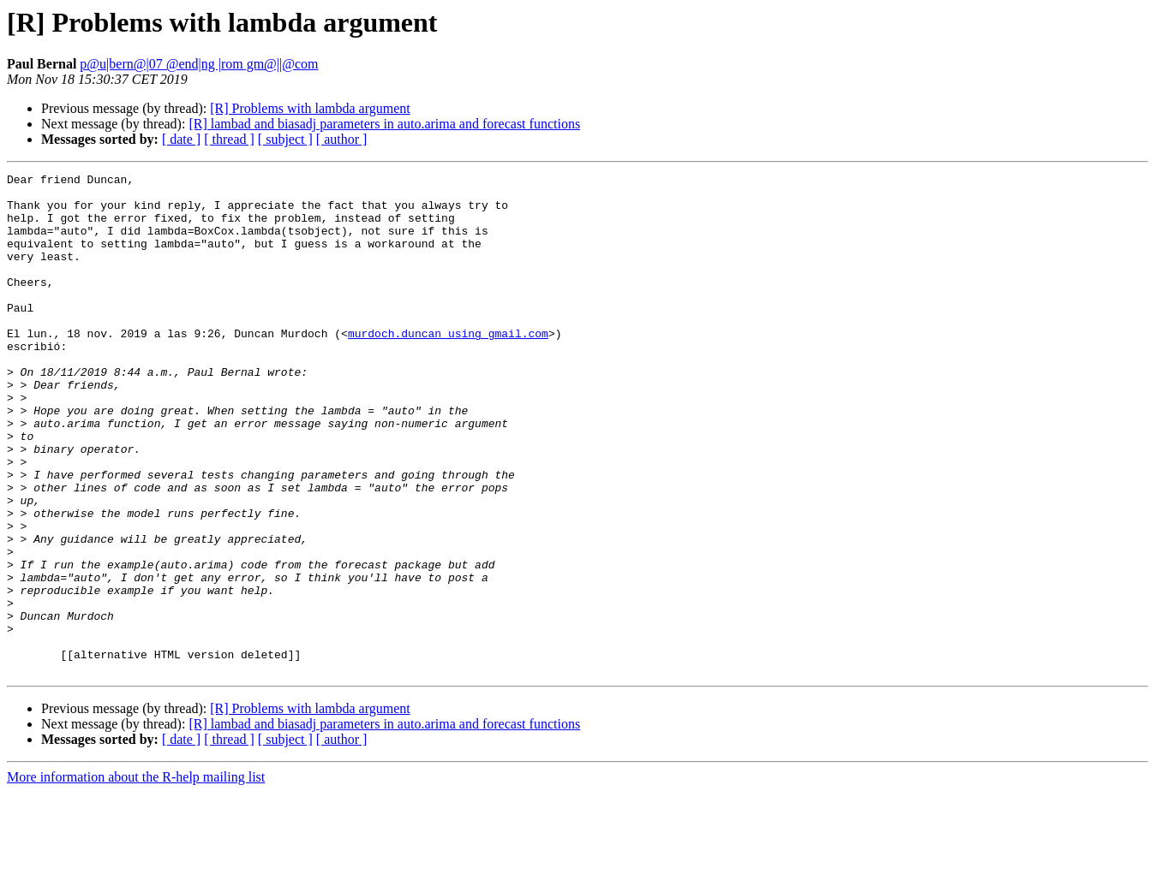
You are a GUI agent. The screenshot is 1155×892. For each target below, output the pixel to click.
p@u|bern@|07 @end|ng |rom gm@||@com (199, 63)
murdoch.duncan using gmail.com (448, 366)
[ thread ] (229, 139)
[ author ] (342, 139)
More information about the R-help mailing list (136, 877)
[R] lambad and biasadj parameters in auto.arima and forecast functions (384, 123)
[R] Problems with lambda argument (310, 108)
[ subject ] (285, 139)
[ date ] (181, 139)
